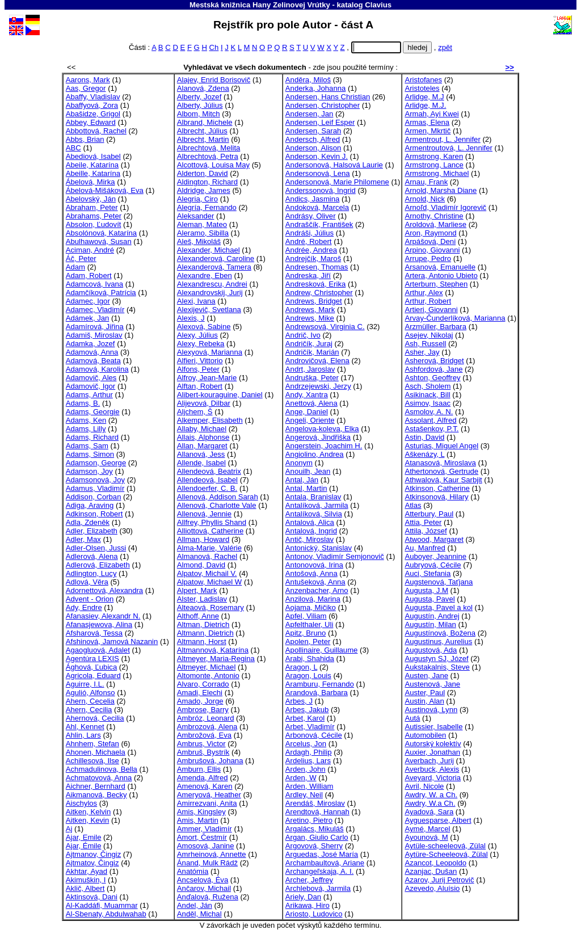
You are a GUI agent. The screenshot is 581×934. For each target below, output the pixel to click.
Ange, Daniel (306, 411)
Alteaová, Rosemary (210, 607)
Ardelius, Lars (308, 760)
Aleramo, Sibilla (203, 233)
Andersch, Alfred (312, 139)
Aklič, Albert (85, 888)
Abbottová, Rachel (96, 131)
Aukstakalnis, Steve (437, 667)
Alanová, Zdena (203, 88)
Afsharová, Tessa (94, 633)
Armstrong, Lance (434, 165)
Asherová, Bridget (434, 360)
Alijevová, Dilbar (203, 403)
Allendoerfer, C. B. (207, 488)
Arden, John (305, 769)
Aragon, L (301, 667)
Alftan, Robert (199, 386)
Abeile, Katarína (92, 165)
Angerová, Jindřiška (318, 437)
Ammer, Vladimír (204, 828)
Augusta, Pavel (429, 599)
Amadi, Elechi (199, 692)
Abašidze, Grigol (93, 114)
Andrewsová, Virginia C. (325, 326)
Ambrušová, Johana (210, 760)
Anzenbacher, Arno (316, 590)
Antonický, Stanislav (318, 548)
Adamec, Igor (88, 301)
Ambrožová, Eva (204, 735)
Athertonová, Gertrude (441, 471)
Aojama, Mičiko (310, 607)
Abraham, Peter (92, 207)
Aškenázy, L (424, 454)
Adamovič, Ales (91, 377)
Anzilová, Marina (312, 599)
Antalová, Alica (309, 522)
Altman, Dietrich (203, 624)
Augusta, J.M (426, 590)
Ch (214, 47)
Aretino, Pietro (308, 820)
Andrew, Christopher (319, 292)
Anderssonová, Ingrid (320, 190)
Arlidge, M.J (424, 96)
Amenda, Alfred (202, 777)
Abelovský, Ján (91, 199)
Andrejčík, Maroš (313, 258)
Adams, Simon (90, 454)
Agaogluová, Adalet (98, 650)
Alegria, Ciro (197, 199)
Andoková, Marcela (317, 207)
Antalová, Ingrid (311, 531)
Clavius (378, 5)
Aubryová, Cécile (433, 565)
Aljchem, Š (195, 411)
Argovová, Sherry (314, 846)
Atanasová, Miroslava (440, 462)
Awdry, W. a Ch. (431, 794)
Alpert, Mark (197, 590)
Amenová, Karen (205, 786)
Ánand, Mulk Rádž (207, 863)
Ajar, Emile (84, 837)
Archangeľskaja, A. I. (319, 871)
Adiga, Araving (90, 505)
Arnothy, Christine (434, 216)
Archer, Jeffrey (309, 880)
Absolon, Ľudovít (93, 224)
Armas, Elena (427, 122)
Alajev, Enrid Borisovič (213, 79)
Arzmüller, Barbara (435, 326)
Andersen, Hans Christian (327, 96)
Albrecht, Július (202, 131)
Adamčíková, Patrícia (101, 292)
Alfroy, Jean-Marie (207, 377)
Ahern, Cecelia (90, 701)
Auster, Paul (425, 692)
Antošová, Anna (311, 573)
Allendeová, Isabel (207, 480)
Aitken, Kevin (88, 820)
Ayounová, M (426, 837)
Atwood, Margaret (434, 539)
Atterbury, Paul (429, 514)
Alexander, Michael (208, 250)
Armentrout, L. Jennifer (442, 139)
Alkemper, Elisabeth (210, 420)
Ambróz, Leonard (205, 718)
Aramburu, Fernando (319, 684)
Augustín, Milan (430, 624)
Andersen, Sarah (313, 131)
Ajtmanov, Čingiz (93, 854)
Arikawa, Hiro (307, 905)
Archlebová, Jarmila (318, 888)
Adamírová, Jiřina (95, 326)
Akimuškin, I (86, 880)
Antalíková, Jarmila (316, 505)
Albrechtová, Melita (208, 148)
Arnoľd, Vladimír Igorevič (445, 207)
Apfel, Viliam (306, 616)
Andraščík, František (319, 224)
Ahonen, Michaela (95, 752)
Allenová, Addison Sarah (217, 497)
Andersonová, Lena (317, 173)
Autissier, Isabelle (433, 726)
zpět (445, 47)
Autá (412, 718)
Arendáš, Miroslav (315, 803)
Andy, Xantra (306, 394)
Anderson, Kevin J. (316, 156)
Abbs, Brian (85, 139)
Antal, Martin (306, 488)
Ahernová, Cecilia (95, 718)
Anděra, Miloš (308, 79)
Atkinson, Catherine (437, 488)
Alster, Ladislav (202, 599)
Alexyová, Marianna (209, 352)
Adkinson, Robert (94, 514)
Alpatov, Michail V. (207, 573)
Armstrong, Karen (434, 156)
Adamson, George (96, 462)
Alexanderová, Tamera (214, 267)
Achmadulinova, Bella (101, 769)
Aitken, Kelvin (88, 811)
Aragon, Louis (308, 675)
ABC (73, 148)
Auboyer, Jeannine (435, 556)
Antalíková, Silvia (313, 514)
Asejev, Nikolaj (429, 335)
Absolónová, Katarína (101, 233)
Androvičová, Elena (317, 360)
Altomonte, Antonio (208, 675)
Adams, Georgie (93, 411)
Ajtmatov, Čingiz (92, 863)
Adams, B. (83, 403)
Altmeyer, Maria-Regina (216, 658)
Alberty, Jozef (199, 96)
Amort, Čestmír (202, 837)
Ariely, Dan (303, 897)
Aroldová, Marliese (435, 224)
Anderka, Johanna (315, 88)
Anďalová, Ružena (207, 897)
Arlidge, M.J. (425, 105)
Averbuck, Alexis (432, 769)
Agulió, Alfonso (90, 692)
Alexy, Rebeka (201, 343)
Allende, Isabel (201, 462)
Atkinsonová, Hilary (436, 497)
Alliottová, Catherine (210, 531)
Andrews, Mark (310, 309)
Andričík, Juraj (308, 343)
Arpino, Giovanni (432, 250)
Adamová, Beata (93, 360)
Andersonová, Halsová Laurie (334, 165)
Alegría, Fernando (207, 207)
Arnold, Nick (425, 199)
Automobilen (425, 735)
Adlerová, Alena (92, 556)
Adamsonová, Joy (95, 480)
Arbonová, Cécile (313, 735)
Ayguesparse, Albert (438, 820)
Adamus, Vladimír (95, 488)
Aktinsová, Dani (91, 897)
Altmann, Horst (201, 641)
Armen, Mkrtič (428, 131)
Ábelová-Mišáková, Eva (105, 190)
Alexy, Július (197, 335)
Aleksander (195, 216)
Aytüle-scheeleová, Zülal (445, 846)
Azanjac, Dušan (431, 871)
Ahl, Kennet (85, 726)
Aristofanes (423, 79)
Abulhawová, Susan (99, 241)
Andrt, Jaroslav (310, 369)
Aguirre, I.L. (85, 684)
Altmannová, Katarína (213, 650)
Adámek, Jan (88, 318)
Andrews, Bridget (313, 301)
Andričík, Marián (312, 352)
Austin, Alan (424, 701)
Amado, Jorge (200, 701)
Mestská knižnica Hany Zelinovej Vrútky (260, 5)
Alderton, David (202, 173)
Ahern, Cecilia (89, 709)
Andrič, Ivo (303, 335)
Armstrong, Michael (437, 173)
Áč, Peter (81, 258)
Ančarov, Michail (204, 888)
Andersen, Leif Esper (320, 122)
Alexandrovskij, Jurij (210, 292)
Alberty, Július (200, 105)
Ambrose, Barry (203, 709)
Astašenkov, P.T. (431, 428)
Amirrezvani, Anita (207, 803)
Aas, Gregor (86, 88)
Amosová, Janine (205, 846)
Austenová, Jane (432, 684)
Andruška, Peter (312, 377)
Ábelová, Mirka (90, 182)
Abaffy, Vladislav (93, 96)
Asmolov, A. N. (429, 411)
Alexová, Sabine (204, 326)
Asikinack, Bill (427, 394)
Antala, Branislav (313, 497)
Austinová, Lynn (431, 709)
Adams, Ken (86, 420)
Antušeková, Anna (315, 582)
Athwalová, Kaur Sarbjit (443, 480)
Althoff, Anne (198, 616)
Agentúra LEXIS (92, 658)
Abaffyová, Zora (92, 105)
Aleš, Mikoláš (199, 241)
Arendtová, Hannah (317, 811)
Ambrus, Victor (201, 743)
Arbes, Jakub (307, 709)
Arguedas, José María (321, 854)
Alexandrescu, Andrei (212, 284)
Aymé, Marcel (427, 828)
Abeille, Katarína (93, 173)
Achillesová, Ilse (92, 760)
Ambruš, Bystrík (203, 752)
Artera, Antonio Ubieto (441, 275)
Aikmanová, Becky (96, 794)
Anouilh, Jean (307, 471)
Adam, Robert (89, 275)
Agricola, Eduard (93, 675)
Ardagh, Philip (308, 752)
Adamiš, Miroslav (94, 335)
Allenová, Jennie (204, 514)
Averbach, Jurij (429, 760)
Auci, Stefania (428, 573)
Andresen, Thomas (316, 267)
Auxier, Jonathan (432, 752)
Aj (69, 828)
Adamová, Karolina (97, 369)
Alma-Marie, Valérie (209, 548)
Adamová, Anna (92, 352)
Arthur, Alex (424, 292)
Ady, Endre (84, 607)
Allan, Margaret (202, 445)
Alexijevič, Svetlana (209, 309)
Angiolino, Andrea (314, 454)
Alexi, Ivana (196, 301)
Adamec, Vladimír (95, 309)
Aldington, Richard (207, 182)
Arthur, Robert (428, 301)
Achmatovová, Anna (99, 777)
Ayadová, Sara (429, 811)
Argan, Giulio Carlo (316, 837)
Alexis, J (191, 318)
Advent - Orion (90, 599)
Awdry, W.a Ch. (430, 803)
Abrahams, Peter (93, 216)
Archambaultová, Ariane (324, 863)
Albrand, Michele (205, 122)
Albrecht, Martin (203, 139)
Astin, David (424, 437)
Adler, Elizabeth (91, 531)
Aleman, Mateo (202, 224)
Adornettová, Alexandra (104, 590)
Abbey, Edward (91, 122)
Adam (75, 267)
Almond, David (201, 565)
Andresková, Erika (315, 284)
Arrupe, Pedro (428, 258)
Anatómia (192, 871)
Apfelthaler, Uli (309, 624)
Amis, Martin (197, 820)
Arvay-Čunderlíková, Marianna (455, 318)
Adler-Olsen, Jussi (96, 548)
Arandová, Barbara (316, 692)
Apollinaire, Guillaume (321, 650)
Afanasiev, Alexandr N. (103, 616)
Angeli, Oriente (310, 420)
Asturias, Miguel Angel (441, 445)
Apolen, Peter (307, 641)
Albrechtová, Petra (207, 156)
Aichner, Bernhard (95, 786)
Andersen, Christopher (322, 105)
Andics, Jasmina (312, 199)
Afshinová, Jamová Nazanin (112, 641)
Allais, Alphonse (203, 437)
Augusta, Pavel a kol (439, 607)
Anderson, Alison (313, 148)
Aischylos (81, 803)
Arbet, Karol (305, 718)
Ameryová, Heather (209, 794)
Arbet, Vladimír (310, 726)
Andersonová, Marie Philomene (337, 182)
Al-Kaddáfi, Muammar (102, 905)
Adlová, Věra (87, 582)
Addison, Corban (93, 497)
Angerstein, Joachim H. (324, 445)
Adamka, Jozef (90, 343)
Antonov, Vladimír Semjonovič (334, 556)
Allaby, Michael (201, 428)
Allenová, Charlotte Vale (216, 505)
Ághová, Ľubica (91, 667)
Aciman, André (90, 250)
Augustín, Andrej (432, 616)
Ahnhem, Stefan (92, 743)
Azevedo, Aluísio (432, 888)
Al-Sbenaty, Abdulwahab (106, 914)
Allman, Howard (203, 539)
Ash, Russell (425, 343)
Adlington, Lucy (91, 573)
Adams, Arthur (89, 394)
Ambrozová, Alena (207, 726)
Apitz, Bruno (305, 633)
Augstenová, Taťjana (439, 582)
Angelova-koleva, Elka (322, 428)
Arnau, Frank (426, 182)
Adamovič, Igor (90, 386)
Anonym (299, 462)
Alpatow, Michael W (209, 582)
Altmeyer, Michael (206, 667)
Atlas (413, 505)
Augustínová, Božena (440, 633)
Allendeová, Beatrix (209, 471)
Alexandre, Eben (204, 275)
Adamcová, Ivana (94, 284)
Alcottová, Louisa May (213, 165)
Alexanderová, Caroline (215, 258)
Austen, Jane (426, 675)
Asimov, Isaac (428, 403)
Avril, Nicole (424, 786)
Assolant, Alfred (430, 420)
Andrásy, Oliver (310, 216)
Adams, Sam (87, 445)
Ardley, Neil (304, 794)
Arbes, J (299, 701)
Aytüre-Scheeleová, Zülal (446, 854)
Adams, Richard (92, 437)
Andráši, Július (309, 233)
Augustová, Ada (431, 650)
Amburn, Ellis (199, 769)
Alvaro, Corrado (203, 684)
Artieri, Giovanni (431, 309)
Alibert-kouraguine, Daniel (220, 394)
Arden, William (309, 786)
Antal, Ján (301, 480)
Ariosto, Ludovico (314, 914)
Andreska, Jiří (308, 275)
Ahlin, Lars (83, 735)
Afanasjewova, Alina (99, 624)
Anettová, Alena (311, 403)
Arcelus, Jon (305, 743)
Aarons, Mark (88, 79)
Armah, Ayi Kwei (431, 114)
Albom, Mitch (198, 114)
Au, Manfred (425, 548)
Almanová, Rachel (207, 556)
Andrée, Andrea (311, 250)
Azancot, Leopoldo (435, 863)
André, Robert (308, 241)
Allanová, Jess (201, 454)
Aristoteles (422, 88)
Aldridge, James (203, 190)
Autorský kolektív (433, 743)
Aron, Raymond (430, 233)
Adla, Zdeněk (88, 522)
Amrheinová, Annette (211, 854)
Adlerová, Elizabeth (98, 565)
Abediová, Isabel (93, 156)
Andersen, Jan (309, 114)
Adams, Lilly (86, 428)
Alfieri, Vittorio (200, 360)
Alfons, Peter (198, 369)
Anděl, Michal (199, 914)
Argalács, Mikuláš (314, 828)
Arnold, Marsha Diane (441, 190)
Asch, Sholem (428, 386)
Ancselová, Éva (202, 880)
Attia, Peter (423, 522)
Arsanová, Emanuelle (440, 267)
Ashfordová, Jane (433, 369)
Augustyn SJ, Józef (436, 658)
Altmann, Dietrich (205, 633)
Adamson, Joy (89, 471)
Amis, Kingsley (201, 811)
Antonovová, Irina (314, 565)
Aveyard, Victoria (433, 777)
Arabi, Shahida (309, 658)
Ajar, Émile (84, 846)
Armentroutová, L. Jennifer (448, 148)
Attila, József (426, 531)
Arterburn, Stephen (436, 284)
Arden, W (301, 777)
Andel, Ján (194, 905)
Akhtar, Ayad (86, 871)
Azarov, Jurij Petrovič (439, 880)
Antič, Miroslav (309, 539)
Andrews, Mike (309, 318)
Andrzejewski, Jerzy (318, 386)
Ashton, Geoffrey (432, 377)
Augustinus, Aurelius (438, 641)
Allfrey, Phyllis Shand (211, 522)
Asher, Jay (422, 352)
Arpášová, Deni (430, 241)
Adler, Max (83, 539)
